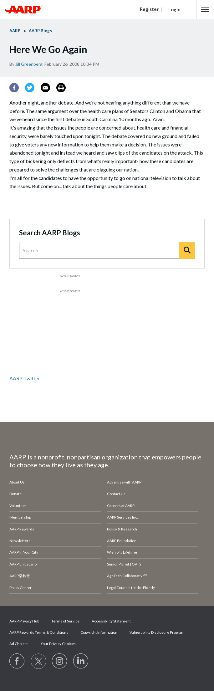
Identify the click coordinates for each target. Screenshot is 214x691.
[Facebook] (14, 87)
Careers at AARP (121, 505)
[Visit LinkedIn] (81, 661)
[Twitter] (29, 87)
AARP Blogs (40, 30)
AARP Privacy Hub (24, 621)
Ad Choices (18, 643)
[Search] (187, 250)
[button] (205, 9)
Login (174, 9)
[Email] (45, 87)
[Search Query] (99, 250)
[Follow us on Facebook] (17, 661)
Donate (15, 493)
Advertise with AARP (124, 482)
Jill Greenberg (29, 64)
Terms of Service (65, 621)
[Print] (61, 87)
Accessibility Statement (111, 621)
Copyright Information (98, 632)
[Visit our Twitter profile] (38, 661)
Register (149, 9)
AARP (14, 30)
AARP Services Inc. (122, 517)
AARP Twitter (24, 378)
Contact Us (116, 493)
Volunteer (17, 505)
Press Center (20, 587)
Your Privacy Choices (58, 643)
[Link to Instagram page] (60, 661)
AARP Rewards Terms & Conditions (38, 632)
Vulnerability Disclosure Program (157, 632)
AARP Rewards (21, 529)
